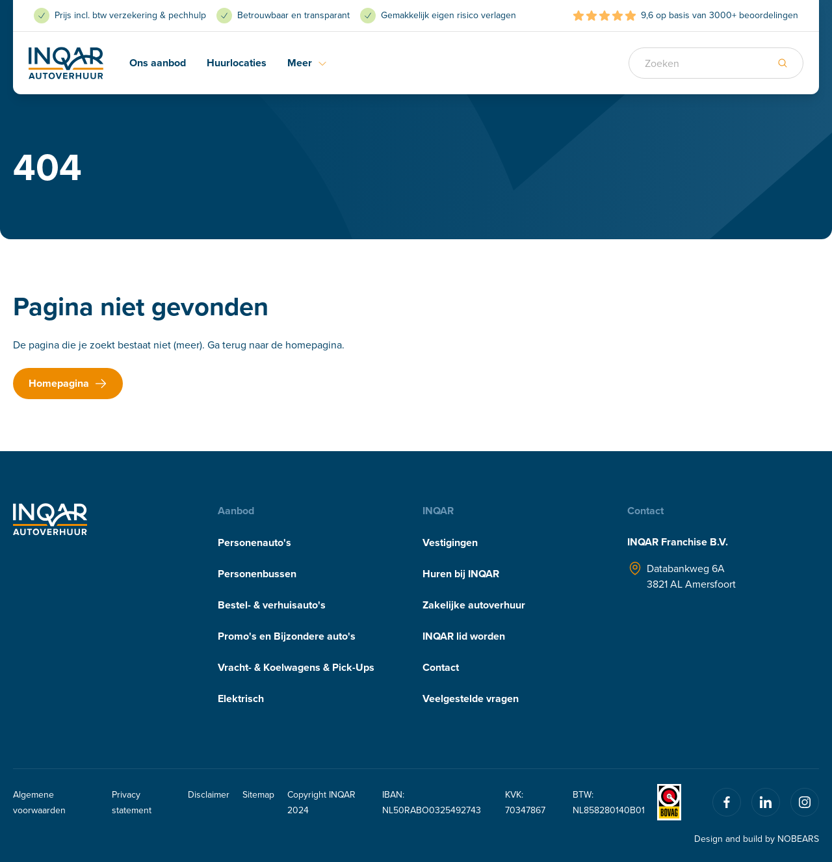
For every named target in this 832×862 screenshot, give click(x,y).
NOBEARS (798, 838)
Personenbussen (257, 573)
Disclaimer (208, 794)
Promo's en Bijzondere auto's (287, 636)
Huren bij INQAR (460, 573)
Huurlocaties (236, 62)
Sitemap (258, 794)
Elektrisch (241, 698)
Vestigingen (450, 542)
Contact (440, 667)
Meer (307, 62)
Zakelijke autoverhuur (473, 604)
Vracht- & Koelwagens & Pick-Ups (296, 667)
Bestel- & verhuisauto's (272, 604)
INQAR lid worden (463, 636)
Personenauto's (254, 542)
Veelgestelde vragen (470, 698)
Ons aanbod (157, 62)
